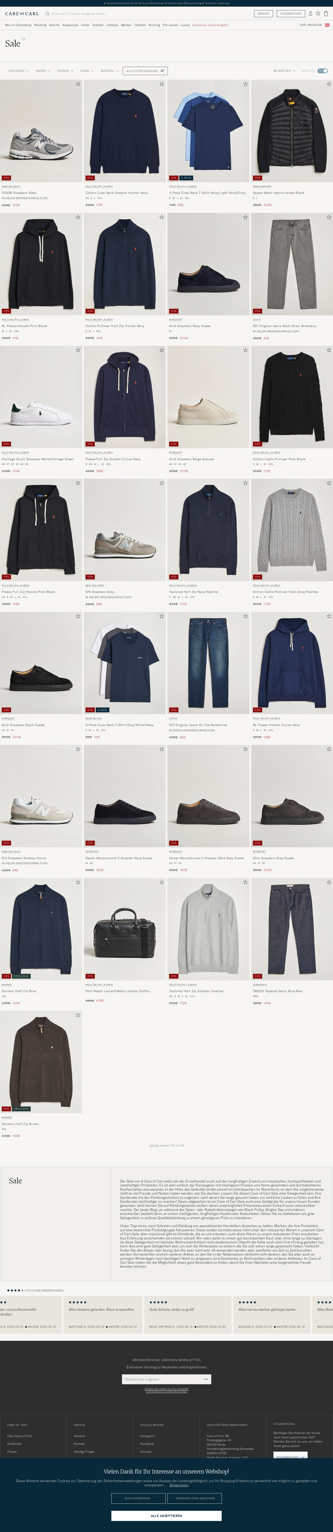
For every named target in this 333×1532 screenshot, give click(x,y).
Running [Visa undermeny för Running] (154, 25)
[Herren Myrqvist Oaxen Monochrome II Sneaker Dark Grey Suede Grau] (208, 796)
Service (263, 13)
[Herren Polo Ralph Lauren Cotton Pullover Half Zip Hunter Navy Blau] (125, 264)
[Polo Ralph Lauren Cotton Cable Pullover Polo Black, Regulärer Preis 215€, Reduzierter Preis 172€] (292, 409)
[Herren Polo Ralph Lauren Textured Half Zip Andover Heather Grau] (208, 929)
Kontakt (79, 1444)
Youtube (146, 1452)
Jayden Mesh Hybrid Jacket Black (279, 193)
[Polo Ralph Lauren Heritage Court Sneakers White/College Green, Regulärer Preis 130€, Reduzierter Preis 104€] (41, 409)
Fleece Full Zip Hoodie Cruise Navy (113, 459)
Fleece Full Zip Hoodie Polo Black (28, 592)
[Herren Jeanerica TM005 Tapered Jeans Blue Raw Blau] (292, 929)
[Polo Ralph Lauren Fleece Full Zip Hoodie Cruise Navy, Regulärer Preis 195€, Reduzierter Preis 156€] (125, 409)
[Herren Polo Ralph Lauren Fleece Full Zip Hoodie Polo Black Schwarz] (41, 530)
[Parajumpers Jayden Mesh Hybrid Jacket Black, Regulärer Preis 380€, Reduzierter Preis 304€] (292, 144)
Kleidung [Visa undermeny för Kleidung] (40, 25)
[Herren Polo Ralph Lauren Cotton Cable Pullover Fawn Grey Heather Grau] (292, 530)
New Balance (11, 186)
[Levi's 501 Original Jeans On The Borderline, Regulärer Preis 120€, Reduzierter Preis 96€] (208, 676)
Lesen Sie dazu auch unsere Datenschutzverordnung (166, 1390)
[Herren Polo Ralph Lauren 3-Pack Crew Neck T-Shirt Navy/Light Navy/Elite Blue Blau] (208, 131)
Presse (12, 1452)
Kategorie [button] (19, 70)
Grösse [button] (65, 70)
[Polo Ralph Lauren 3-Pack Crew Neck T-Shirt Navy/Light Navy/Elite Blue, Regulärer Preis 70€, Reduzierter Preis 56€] (208, 144)
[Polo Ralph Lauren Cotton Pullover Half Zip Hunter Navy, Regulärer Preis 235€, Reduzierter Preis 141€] (125, 277)
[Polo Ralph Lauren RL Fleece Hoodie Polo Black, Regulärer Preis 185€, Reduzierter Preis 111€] (41, 277)
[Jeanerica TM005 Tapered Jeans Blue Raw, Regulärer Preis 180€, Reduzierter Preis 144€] (292, 942)
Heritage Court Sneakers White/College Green (38, 459)
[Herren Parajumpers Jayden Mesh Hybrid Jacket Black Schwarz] (292, 131)
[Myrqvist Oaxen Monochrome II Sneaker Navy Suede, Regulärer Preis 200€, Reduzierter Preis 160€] (125, 809)
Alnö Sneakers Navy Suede (190, 326)
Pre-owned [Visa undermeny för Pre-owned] (170, 25)
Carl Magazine (311, 24)
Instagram (147, 1436)
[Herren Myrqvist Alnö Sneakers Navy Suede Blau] (208, 264)
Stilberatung (291, 13)
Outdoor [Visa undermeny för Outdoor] (140, 25)
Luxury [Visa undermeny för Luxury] (185, 25)
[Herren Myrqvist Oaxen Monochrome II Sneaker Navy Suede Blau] (125, 796)
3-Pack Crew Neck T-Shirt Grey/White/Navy (120, 725)
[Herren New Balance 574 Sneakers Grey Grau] (125, 530)
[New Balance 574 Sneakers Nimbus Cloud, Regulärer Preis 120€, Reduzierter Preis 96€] (41, 809)
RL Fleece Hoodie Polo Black (24, 326)
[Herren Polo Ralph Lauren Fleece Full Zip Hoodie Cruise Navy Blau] (125, 397)
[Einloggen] (310, 13)
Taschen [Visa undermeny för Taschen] (98, 25)
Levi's (257, 319)
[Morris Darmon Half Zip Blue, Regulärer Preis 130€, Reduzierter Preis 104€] (41, 942)
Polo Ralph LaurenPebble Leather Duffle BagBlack (117, 991)
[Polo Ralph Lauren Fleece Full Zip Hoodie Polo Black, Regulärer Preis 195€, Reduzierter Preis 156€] (41, 543)
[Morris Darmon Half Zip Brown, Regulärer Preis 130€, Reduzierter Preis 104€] (41, 1074)
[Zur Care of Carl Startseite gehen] (22, 13)
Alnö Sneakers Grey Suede (273, 858)
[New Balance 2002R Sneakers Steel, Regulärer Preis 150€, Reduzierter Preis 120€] (41, 144)
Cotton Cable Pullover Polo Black (279, 459)
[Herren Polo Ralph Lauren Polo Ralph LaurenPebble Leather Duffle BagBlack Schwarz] (125, 929)
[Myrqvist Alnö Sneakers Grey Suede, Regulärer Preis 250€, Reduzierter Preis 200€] (292, 809)
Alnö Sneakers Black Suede (23, 725)
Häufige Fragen (84, 1452)
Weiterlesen (179, 1485)
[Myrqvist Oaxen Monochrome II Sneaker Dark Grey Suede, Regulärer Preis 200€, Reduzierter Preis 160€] (208, 809)
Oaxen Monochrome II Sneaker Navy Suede (119, 858)
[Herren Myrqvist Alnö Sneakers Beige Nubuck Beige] (208, 397)
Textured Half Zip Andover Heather (196, 991)
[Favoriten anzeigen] (318, 13)
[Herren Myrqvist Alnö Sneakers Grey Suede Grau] (292, 796)
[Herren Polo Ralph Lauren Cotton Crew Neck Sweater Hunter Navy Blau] (125, 131)
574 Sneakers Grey (100, 592)
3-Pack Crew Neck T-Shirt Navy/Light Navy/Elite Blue (207, 193)
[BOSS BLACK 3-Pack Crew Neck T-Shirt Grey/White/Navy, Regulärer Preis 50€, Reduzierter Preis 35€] (125, 676)
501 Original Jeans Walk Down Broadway (284, 326)
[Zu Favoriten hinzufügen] (77, 85)
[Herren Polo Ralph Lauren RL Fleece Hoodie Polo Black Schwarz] (41, 264)
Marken (126, 25)
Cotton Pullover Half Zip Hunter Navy (115, 326)
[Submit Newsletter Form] (205, 1379)
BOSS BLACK (94, 718)
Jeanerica (260, 984)
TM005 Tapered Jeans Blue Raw (278, 991)
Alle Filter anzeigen (145, 71)
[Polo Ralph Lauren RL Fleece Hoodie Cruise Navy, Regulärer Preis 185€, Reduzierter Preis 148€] (292, 676)
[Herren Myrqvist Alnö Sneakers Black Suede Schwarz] (41, 663)
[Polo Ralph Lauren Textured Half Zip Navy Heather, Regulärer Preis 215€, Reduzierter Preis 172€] (208, 543)
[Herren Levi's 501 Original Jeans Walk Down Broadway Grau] (292, 264)
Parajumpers (262, 186)
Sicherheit (14, 1444)
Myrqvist (175, 319)
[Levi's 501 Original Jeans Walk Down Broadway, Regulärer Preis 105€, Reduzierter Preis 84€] (292, 277)
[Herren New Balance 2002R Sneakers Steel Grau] (41, 131)
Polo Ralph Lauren (99, 186)
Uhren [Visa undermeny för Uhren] (85, 25)
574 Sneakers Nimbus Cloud (24, 858)
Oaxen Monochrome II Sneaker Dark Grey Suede (206, 858)
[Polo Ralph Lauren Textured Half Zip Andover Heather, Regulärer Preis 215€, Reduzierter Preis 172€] (208, 942)
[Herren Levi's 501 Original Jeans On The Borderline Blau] (208, 663)
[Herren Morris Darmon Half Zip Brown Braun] (41, 1062)
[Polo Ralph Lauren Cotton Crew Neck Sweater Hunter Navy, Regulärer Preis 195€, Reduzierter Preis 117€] (125, 144)
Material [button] (110, 70)
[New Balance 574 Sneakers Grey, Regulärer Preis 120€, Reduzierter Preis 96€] (125, 543)
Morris (7, 984)
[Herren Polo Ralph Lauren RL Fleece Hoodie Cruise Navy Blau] (292, 663)
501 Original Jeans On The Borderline (198, 725)
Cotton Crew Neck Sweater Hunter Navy (117, 193)
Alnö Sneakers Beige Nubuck (191, 459)
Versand (79, 1436)
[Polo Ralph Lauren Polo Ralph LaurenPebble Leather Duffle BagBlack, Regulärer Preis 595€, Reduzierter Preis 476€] (125, 942)
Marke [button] (43, 70)
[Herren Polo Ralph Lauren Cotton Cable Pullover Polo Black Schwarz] (292, 397)
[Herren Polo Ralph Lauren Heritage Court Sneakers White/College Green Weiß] (41, 397)
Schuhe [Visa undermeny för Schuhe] (54, 25)
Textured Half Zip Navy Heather (194, 592)
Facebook (147, 1444)
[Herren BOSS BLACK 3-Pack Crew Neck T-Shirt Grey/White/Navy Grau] (125, 663)
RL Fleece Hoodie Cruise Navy (276, 725)
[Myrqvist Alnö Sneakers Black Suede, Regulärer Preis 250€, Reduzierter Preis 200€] (41, 676)
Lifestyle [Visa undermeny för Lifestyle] (112, 25)
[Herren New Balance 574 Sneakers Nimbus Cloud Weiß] (41, 796)
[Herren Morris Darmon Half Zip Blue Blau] (41, 929)
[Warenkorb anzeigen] (325, 13)
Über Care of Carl (19, 1436)
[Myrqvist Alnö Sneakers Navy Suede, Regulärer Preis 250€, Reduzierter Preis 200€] (208, 277)
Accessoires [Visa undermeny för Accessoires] (70, 25)
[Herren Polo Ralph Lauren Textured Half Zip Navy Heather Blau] (208, 530)
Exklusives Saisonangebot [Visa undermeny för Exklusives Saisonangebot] (210, 25)
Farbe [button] (87, 70)
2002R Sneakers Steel (19, 193)
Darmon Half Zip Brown (20, 1124)
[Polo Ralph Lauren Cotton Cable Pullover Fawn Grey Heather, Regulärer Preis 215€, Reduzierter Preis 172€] (292, 543)
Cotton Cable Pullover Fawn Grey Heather (286, 592)
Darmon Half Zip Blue (19, 991)
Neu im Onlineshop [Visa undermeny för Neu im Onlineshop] (18, 25)
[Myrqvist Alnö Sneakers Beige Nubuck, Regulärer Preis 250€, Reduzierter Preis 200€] (208, 409)
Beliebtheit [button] (285, 70)
